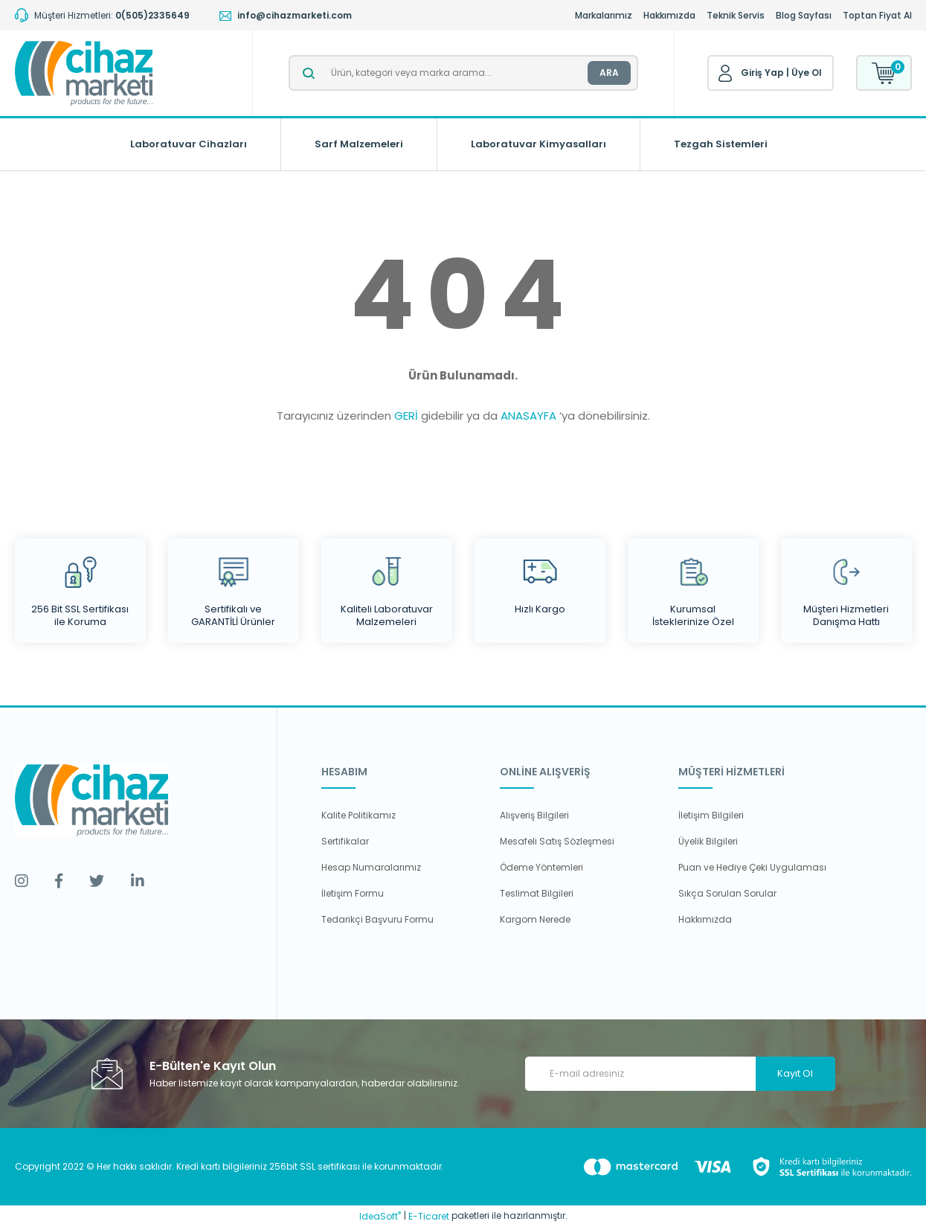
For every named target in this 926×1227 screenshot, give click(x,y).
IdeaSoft (380, 1216)
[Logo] (83, 73)
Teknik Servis (736, 15)
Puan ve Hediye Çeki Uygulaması (752, 867)
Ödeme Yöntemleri (541, 867)
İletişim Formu (352, 893)
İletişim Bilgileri (711, 815)
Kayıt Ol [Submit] (795, 1073)
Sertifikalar (345, 841)
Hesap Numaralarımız (371, 867)
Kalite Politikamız (358, 815)
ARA (609, 72)
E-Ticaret (428, 1216)
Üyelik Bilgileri (708, 841)
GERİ (406, 415)
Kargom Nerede (535, 919)
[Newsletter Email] (680, 1074)
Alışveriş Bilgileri (534, 815)
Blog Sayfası (804, 15)
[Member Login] (725, 74)
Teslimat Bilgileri (536, 893)
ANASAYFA (528, 415)
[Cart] (884, 73)
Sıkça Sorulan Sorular (727, 893)
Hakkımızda (669, 15)
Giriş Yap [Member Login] (762, 72)
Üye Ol (806, 72)
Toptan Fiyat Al (877, 15)
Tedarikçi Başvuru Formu (377, 919)
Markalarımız (603, 15)
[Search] (463, 73)
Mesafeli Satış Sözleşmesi (557, 841)
